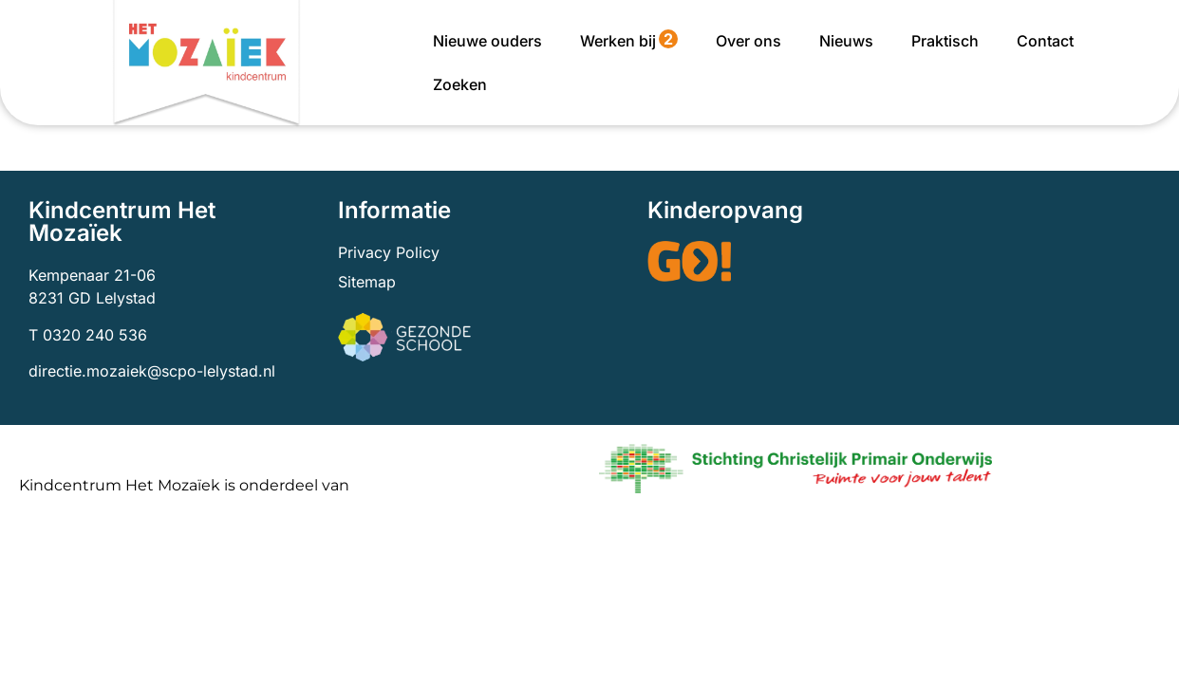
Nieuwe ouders (487, 40)
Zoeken (460, 84)
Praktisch (945, 40)
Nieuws (846, 40)
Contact (1045, 40)
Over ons (748, 40)
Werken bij (629, 39)
